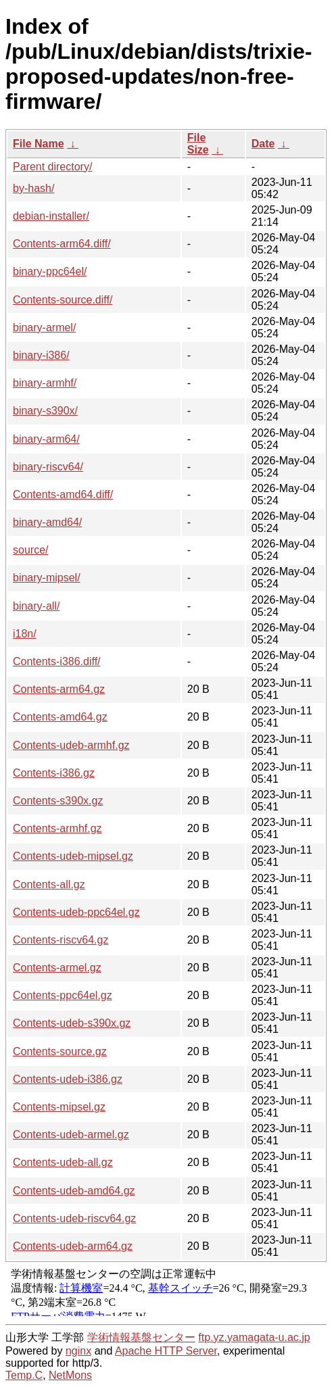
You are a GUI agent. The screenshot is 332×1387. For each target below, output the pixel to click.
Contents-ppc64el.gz (62, 995)
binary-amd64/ (47, 522)
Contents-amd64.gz (60, 717)
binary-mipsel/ (46, 577)
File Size (198, 143)
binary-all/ (36, 606)
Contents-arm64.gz (59, 689)
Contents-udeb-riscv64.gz (74, 1218)
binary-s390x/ (45, 410)
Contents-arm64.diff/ (62, 243)
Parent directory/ (52, 166)
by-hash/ (33, 188)
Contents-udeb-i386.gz (67, 1079)
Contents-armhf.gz (57, 828)
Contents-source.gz (60, 1051)
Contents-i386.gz (54, 773)
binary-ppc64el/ (50, 271)
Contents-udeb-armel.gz (71, 1134)
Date (263, 143)
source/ (30, 550)
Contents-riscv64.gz (60, 940)
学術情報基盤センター (141, 1337)
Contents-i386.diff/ (57, 661)
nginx (78, 1351)
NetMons (70, 1375)
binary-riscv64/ (48, 466)
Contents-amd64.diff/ (63, 494)
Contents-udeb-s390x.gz (72, 1023)
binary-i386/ (41, 355)
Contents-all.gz (49, 884)
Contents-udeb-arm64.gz (73, 1246)
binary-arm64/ (46, 439)
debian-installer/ (51, 216)
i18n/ (25, 633)
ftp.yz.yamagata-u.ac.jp (254, 1337)
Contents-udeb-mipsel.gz (73, 856)
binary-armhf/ (44, 383)
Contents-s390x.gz (58, 800)
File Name (38, 143)
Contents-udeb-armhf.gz (71, 745)
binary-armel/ (44, 327)
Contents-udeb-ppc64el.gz (76, 912)
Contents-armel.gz (57, 967)
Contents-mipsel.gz (59, 1107)
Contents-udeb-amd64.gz (74, 1190)
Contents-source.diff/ (62, 300)
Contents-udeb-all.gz (63, 1162)
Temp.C (24, 1375)
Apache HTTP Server (166, 1351)
